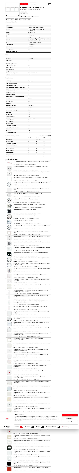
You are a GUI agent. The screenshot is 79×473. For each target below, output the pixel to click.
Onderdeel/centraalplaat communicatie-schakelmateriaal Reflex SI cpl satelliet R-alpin (32, 172)
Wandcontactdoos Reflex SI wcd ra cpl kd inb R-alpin (25, 215)
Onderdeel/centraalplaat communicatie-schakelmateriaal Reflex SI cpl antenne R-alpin (32, 247)
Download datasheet (25, 16)
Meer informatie (35, 16)
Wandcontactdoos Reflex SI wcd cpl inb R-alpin (23, 220)
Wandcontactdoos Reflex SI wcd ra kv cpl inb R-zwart (25, 209)
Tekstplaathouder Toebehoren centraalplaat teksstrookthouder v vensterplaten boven (32, 161)
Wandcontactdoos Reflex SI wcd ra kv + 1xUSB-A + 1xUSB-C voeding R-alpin (29, 204)
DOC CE (24, 19)
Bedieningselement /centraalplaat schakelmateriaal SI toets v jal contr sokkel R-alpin (31, 236)
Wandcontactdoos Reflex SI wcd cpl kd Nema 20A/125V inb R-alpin (28, 193)
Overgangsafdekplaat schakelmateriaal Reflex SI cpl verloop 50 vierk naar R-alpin (31, 177)
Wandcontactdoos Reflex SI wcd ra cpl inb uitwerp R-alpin (26, 198)
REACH (7, 19)
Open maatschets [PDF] (45, 135)
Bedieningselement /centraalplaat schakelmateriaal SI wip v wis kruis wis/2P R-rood (31, 467)
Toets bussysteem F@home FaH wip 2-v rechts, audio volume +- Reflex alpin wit (30, 306)
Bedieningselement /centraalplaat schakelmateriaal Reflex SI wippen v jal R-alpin (31, 166)
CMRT (29, 19)
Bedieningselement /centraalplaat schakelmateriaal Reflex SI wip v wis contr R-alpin (31, 429)
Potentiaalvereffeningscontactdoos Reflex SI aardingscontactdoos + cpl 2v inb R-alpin (32, 225)
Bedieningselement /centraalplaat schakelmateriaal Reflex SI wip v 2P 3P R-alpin (30, 274)
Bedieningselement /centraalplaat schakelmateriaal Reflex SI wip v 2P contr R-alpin (31, 370)
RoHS (16, 19)
